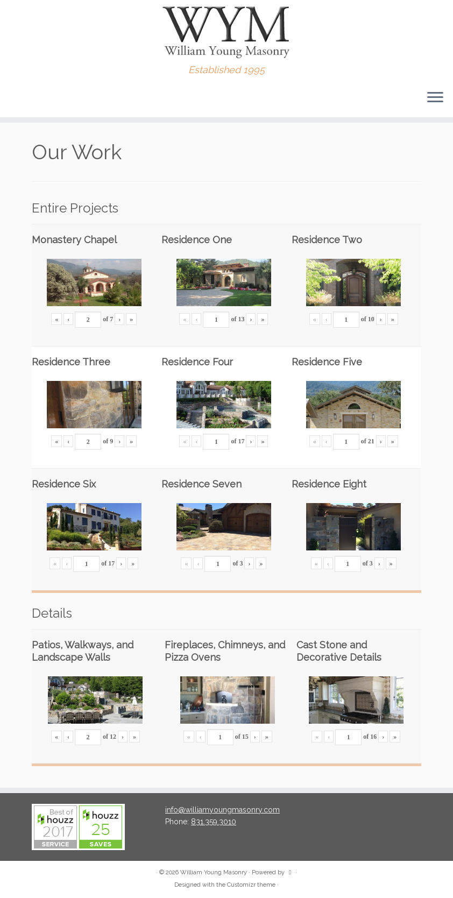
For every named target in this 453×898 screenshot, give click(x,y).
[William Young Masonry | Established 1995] (226, 32)
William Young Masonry (213, 872)
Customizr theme (251, 884)
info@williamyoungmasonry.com (222, 809)
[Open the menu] (435, 98)
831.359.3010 (213, 821)
